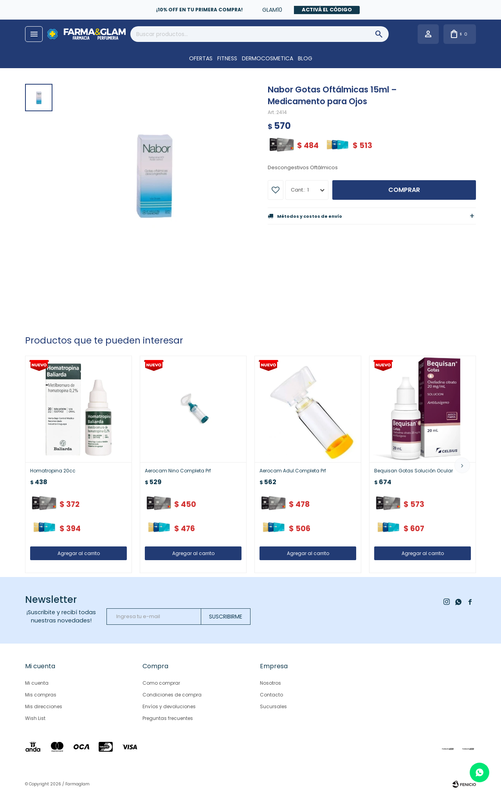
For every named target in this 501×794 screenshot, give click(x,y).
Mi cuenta (37, 683)
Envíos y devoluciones (169, 706)
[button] (462, 465)
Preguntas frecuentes (167, 718)
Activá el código (327, 9)
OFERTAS (201, 58)
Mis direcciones (43, 706)
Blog (305, 58)
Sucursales (273, 706)
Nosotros (270, 683)
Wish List (35, 718)
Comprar (404, 189)
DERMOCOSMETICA (267, 58)
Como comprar (161, 683)
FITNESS (227, 58)
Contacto (271, 694)
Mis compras (40, 694)
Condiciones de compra (172, 694)
